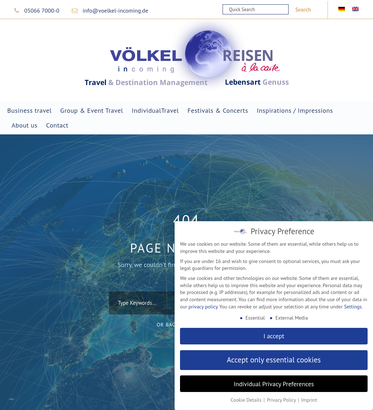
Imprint (309, 400)
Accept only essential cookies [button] (274, 360)
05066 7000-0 (41, 10)
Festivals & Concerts (218, 110)
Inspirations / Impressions (295, 110)
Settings (353, 306)
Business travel (29, 110)
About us (25, 125)
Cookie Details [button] (247, 400)
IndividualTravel (155, 110)
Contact (57, 125)
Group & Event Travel (91, 110)
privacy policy (203, 306)
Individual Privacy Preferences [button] (274, 384)
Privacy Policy (282, 400)
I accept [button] (273, 336)
